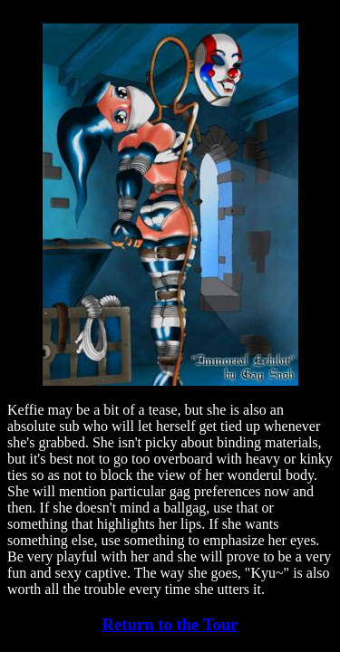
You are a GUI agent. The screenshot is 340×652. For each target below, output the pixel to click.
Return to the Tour (170, 624)
